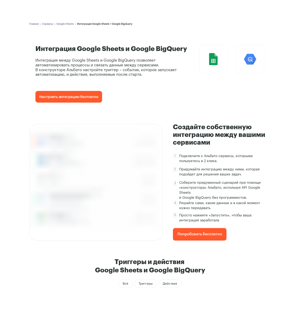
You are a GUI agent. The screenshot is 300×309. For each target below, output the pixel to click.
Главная (34, 24)
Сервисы (47, 24)
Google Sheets (65, 24)
